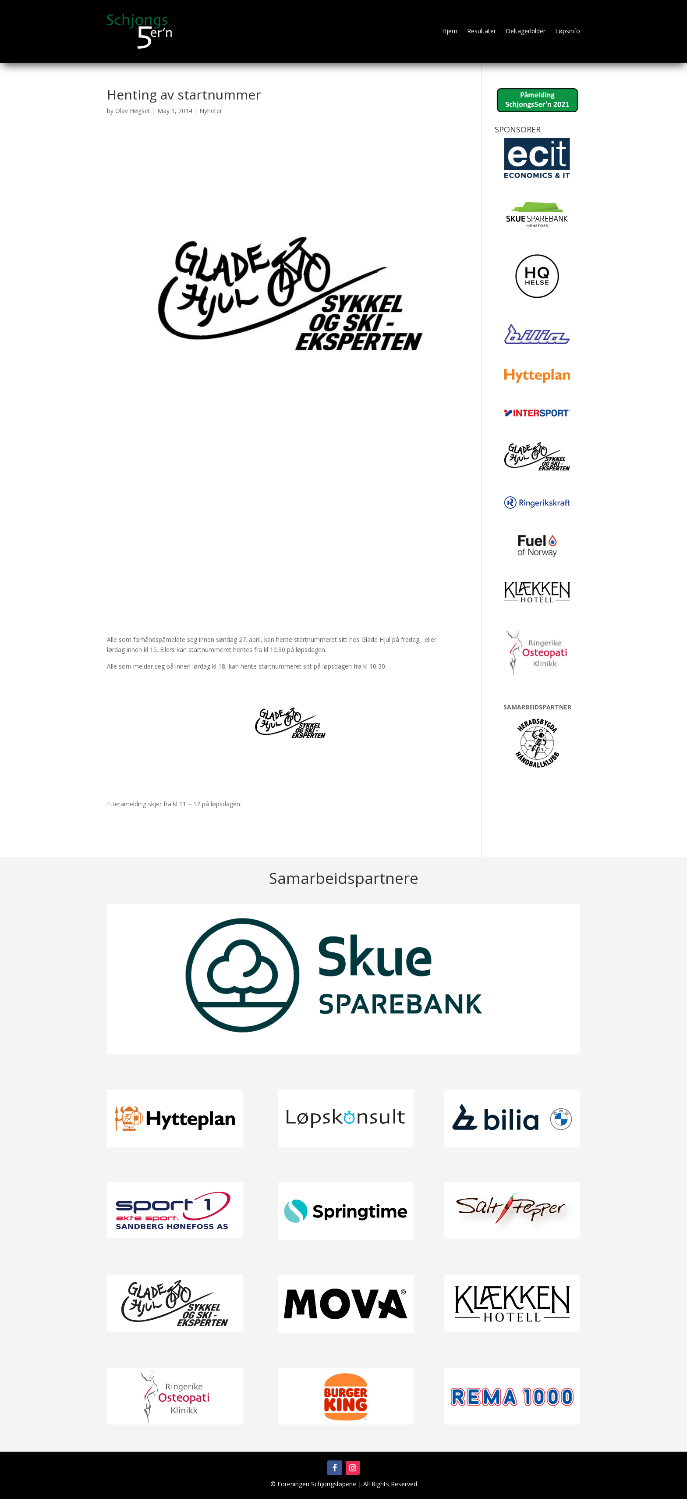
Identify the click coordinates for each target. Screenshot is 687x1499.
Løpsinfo (567, 31)
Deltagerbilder (525, 31)
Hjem (449, 31)
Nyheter (210, 111)
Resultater (481, 31)
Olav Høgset (132, 111)
